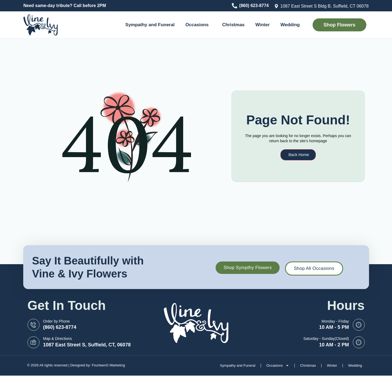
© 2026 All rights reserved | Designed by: (59, 365)
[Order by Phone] (33, 325)
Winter (262, 24)
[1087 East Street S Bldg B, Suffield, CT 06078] (276, 6)
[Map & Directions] (33, 342)
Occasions (198, 25)
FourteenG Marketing (108, 365)
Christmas (233, 24)
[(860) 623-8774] (234, 5)
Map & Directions (57, 338)
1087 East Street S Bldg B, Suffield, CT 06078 (324, 6)
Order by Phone (56, 321)
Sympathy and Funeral (150, 24)
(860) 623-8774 (254, 5)
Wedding (290, 24)
